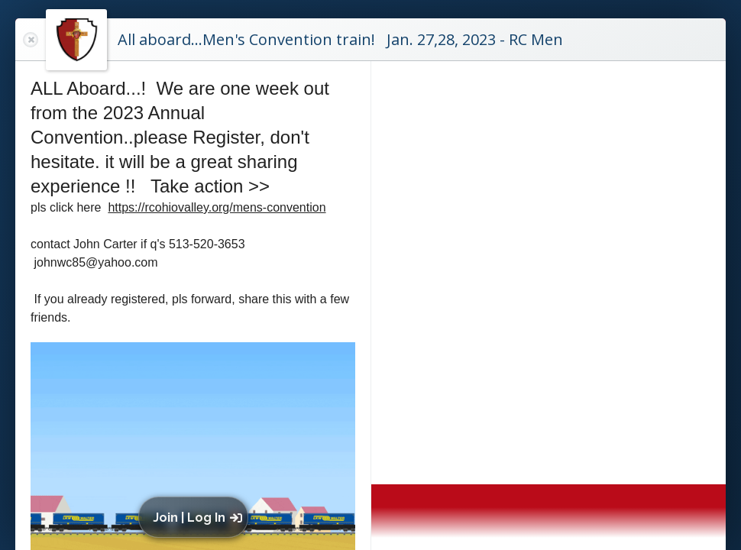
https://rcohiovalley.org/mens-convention (216, 207)
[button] (197, 517)
